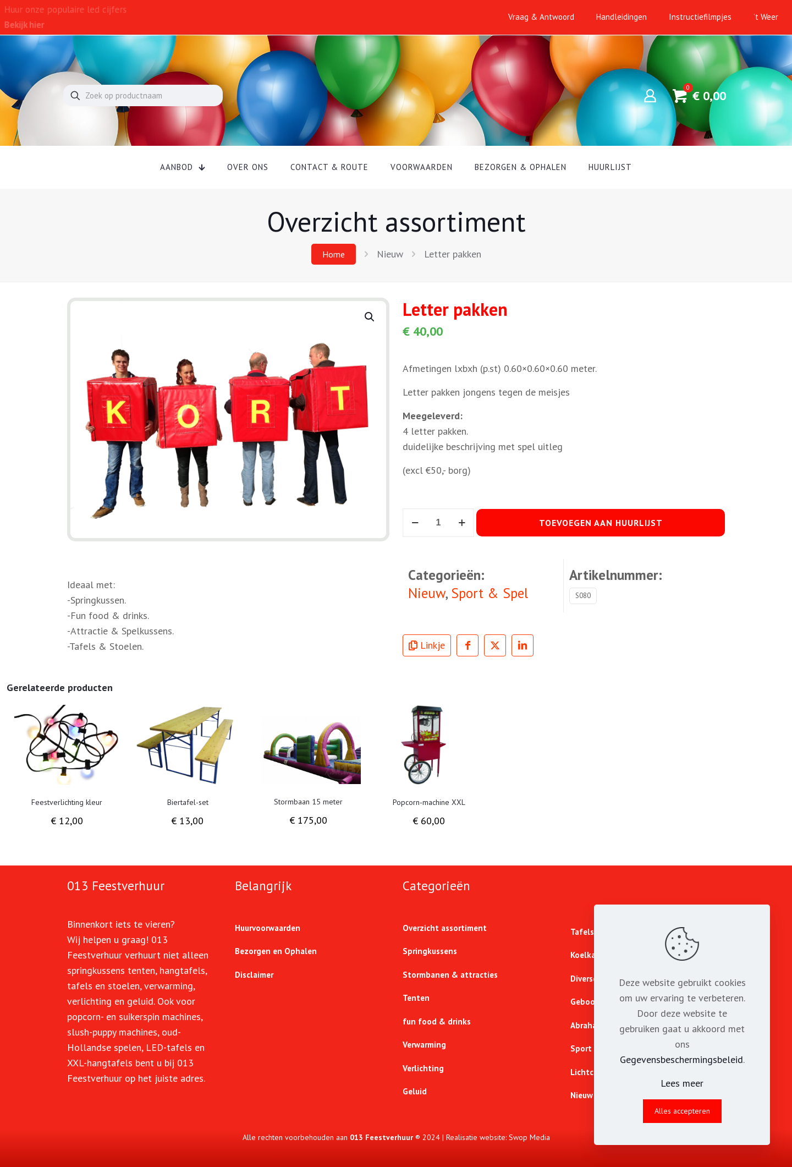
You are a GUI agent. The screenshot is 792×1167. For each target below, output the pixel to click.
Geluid (415, 1091)
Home (333, 254)
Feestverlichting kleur (66, 802)
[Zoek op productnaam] (143, 95)
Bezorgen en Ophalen (276, 951)
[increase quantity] (461, 522)
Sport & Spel (489, 593)
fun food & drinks (437, 1021)
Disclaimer (254, 974)
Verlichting (423, 1068)
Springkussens (430, 951)
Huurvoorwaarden (267, 928)
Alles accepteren (682, 1111)
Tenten (416, 998)
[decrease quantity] (415, 522)
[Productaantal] (438, 522)
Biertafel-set (187, 802)
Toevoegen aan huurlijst (601, 522)
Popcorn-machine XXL (429, 802)
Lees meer (682, 1083)
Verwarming (424, 1044)
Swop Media (529, 1137)
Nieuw (390, 254)
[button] (370, 317)
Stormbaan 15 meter (308, 802)
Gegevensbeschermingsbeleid (681, 1059)
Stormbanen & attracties (450, 974)
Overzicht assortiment (445, 928)
